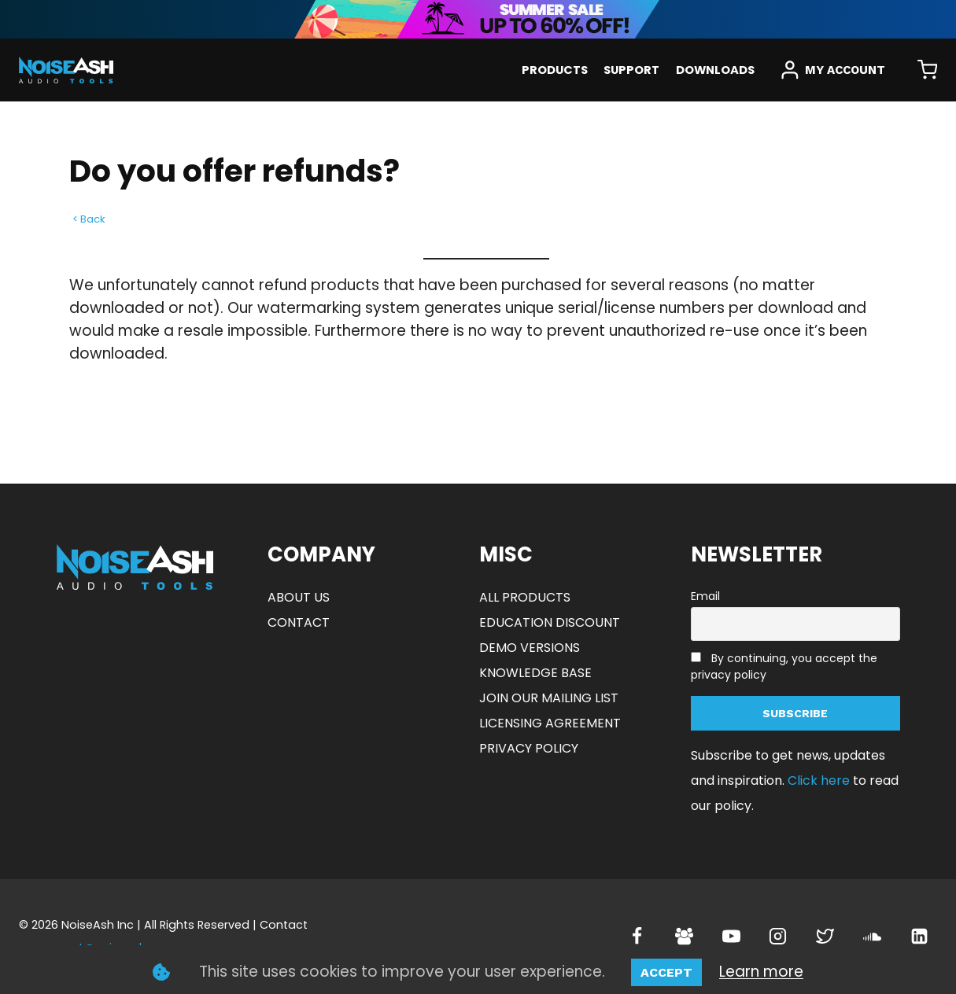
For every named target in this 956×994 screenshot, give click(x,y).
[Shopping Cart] (927, 70)
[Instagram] (778, 937)
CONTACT (299, 622)
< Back (88, 219)
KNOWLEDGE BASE (535, 673)
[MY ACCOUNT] (832, 70)
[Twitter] (825, 937)
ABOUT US (299, 597)
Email (705, 596)
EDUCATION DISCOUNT (549, 622)
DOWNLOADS (715, 70)
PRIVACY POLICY (528, 748)
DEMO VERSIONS (529, 648)
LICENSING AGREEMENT (550, 723)
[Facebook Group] (684, 937)
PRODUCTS (555, 70)
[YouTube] (731, 937)
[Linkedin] (919, 937)
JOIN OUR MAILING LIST (548, 698)
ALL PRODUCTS (524, 597)
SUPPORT (631, 70)
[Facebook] (637, 937)
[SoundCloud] (872, 937)
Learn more (761, 971)
